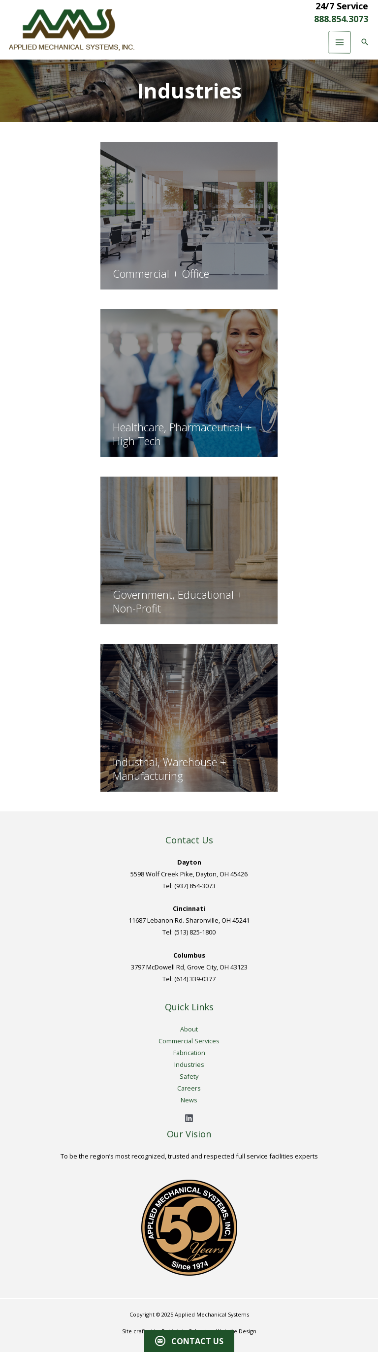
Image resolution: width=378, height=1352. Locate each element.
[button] (363, 42)
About (189, 1029)
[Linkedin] (189, 1118)
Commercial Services (189, 1040)
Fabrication (189, 1052)
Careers (189, 1088)
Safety (189, 1076)
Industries (189, 1064)
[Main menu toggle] (339, 42)
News (189, 1099)
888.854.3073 (341, 19)
